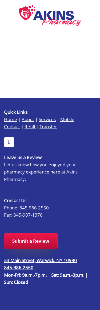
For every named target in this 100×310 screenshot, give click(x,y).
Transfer (48, 126)
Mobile (67, 119)
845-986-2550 (34, 207)
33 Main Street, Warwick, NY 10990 (40, 260)
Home (10, 119)
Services (47, 119)
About (28, 119)
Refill (30, 126)
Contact (12, 126)
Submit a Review (30, 241)
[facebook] (9, 142)
